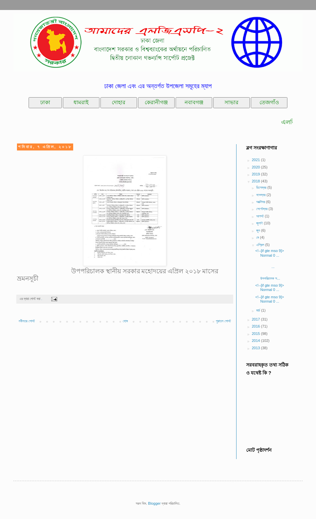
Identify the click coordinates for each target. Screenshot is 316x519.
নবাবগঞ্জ (194, 102)
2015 (256, 334)
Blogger (154, 503)
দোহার (118, 102)
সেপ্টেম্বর (262, 209)
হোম (125, 321)
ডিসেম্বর (261, 187)
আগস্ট (260, 216)
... (273, 264)
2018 (256, 181)
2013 (256, 348)
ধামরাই (81, 102)
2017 (256, 319)
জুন (258, 230)
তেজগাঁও (269, 102)
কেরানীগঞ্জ (156, 102)
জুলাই (260, 223)
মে (258, 237)
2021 (256, 160)
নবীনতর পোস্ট (27, 321)
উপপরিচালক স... (272, 276)
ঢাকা (45, 102)
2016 (256, 326)
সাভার (231, 102)
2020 (256, 167)
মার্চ (258, 310)
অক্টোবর (261, 202)
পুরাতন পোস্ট (223, 321)
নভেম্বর (261, 195)
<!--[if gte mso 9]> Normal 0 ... (269, 253)
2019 (256, 174)
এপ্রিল (260, 245)
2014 (256, 341)
